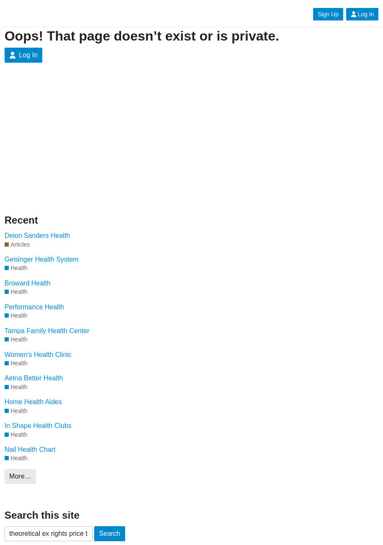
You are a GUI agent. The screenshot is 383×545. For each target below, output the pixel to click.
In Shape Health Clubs (38, 425)
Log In (362, 14)
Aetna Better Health (34, 378)
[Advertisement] (192, 137)
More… (20, 476)
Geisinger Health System (42, 259)
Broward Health (28, 283)
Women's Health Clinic (38, 354)
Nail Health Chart (30, 449)
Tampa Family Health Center (47, 330)
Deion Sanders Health (37, 235)
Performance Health (34, 307)
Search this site (42, 515)
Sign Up (328, 14)
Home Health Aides (33, 401)
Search (110, 533)
